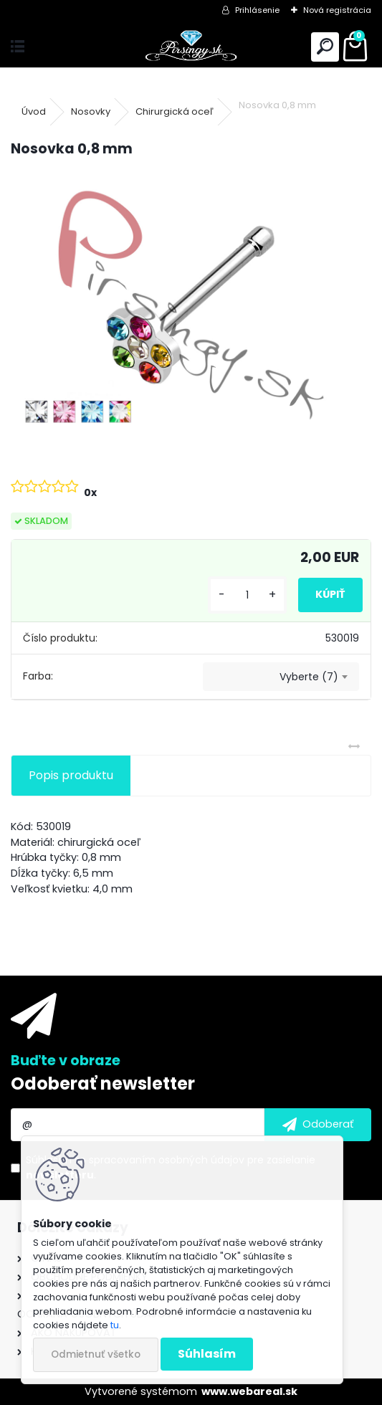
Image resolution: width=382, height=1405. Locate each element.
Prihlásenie (257, 10)
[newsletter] (318, 1124)
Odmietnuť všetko (95, 1354)
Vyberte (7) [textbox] (309, 677)
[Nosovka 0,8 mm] (191, 305)
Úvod (34, 111)
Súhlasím (207, 1354)
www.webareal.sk (249, 1391)
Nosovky (90, 111)
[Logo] (191, 47)
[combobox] (281, 676)
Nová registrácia (337, 10)
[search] (325, 47)
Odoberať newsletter (103, 1083)
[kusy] (247, 595)
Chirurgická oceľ (174, 111)
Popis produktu (71, 775)
